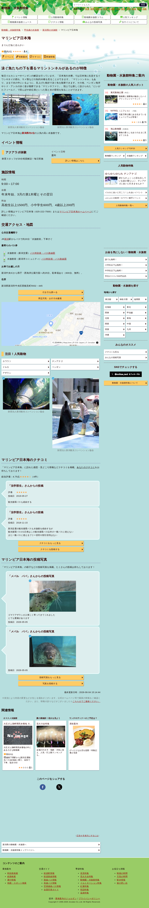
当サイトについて (129, 22)
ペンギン (56, 367)
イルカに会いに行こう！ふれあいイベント (124, 192)
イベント (8, 56)
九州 (139, 9)
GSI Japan (79, 343)
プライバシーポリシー (89, 898)
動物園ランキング (113, 156)
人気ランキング (129, 17)
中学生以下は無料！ (114, 271)
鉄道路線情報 (50, 876)
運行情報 (11, 880)
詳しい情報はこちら (74, 161)
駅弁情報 (121, 880)
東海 (123, 9)
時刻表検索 (12, 873)
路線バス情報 (50, 880)
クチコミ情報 (56, 22)
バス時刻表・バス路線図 (42, 253)
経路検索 (11, 876)
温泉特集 (84, 893)
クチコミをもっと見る (50, 543)
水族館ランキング (135, 156)
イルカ (6, 367)
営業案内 (21, 56)
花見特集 (84, 873)
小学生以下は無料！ (114, 265)
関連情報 (49, 56)
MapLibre (67, 343)
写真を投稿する (50, 683)
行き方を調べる (50, 292)
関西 (92, 9)
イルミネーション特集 (91, 883)
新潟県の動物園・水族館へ (14, 845)
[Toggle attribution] (97, 342)
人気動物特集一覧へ (125, 205)
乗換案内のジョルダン (66, 898)
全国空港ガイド (51, 889)
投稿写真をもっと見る (50, 677)
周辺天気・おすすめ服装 (50, 298)
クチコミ (35, 56)
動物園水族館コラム (92, 17)
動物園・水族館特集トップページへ (18, 850)
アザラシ (7, 373)
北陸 (118, 9)
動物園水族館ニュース (20, 22)
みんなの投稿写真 (92, 22)
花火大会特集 (86, 876)
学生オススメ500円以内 (115, 276)
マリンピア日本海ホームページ (75, 211)
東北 (105, 9)
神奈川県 (124, 299)
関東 (87, 9)
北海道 (99, 9)
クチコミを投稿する (50, 549)
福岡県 (137, 299)
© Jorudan (90, 343)
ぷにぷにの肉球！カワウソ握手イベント (123, 198)
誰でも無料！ (111, 260)
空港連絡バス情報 (52, 886)
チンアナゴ (57, 361)
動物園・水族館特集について (125, 383)
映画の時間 (122, 873)
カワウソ (7, 361)
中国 (128, 9)
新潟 (6, 239)
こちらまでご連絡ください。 (86, 701)
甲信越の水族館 (31, 30)
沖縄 (144, 9)
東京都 (108, 299)
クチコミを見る (112, 352)
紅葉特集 (84, 886)
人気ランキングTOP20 (125, 149)
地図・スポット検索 (16, 883)
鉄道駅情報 (49, 873)
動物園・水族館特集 (15, 8)
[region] (50, 324)
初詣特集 (84, 889)
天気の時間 (122, 876)
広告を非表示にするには (87, 836)
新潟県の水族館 (49, 30)
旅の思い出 (122, 883)
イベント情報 (19, 17)
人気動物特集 (56, 17)
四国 (134, 9)
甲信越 (111, 9)
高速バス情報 (50, 883)
